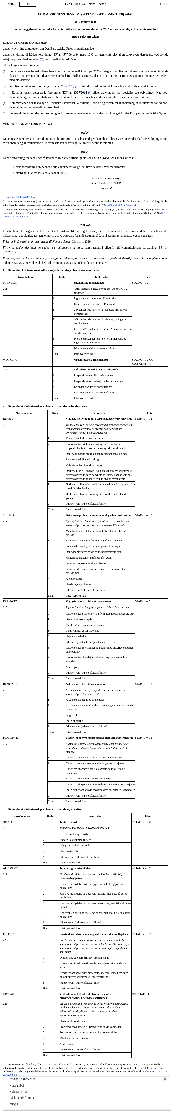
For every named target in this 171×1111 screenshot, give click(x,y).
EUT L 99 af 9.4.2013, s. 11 (121, 205)
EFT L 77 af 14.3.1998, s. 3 (20, 196)
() (41, 59)
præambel (17, 1085)
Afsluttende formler (22, 1097)
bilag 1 (14, 1103)
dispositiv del (19, 1091)
